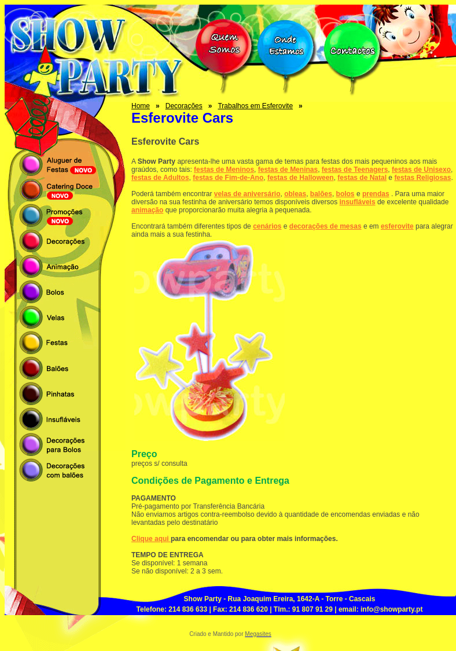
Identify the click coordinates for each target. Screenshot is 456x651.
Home (140, 106)
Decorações (184, 106)
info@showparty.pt (391, 609)
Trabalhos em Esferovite (255, 106)
